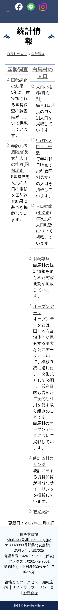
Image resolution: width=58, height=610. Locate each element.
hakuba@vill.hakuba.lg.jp (29, 540)
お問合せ (30, 593)
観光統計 (41, 512)
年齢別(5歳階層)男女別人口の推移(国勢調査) (20, 158)
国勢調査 (38, 54)
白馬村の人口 (17, 54)
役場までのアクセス (21, 582)
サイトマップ (23, 587)
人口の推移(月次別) (44, 93)
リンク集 (46, 587)
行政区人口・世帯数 (44, 146)
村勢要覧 (41, 259)
